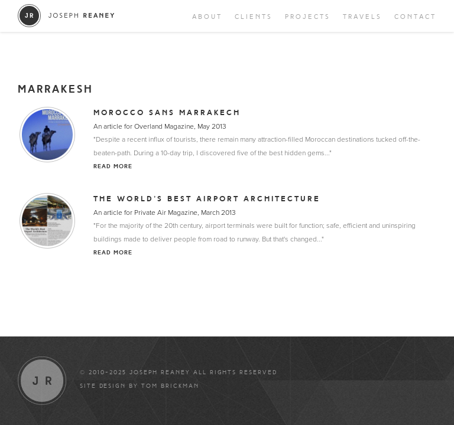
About (207, 17)
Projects (307, 17)
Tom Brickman (170, 386)
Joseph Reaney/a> (66, 15)
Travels (362, 17)
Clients (254, 17)
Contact (415, 17)
